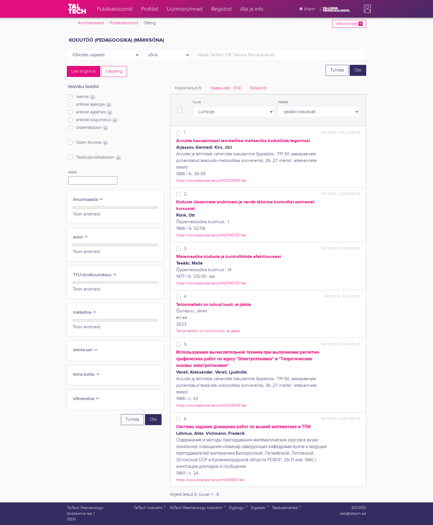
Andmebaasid (91, 23)
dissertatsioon (92, 127)
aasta (72, 172)
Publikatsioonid (124, 23)
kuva (197, 102)
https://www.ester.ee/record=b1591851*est (210, 480)
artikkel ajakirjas (94, 104)
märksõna (85, 312)
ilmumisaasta (88, 199)
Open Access (92, 142)
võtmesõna (86, 398)
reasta (283, 102)
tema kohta (86, 374)
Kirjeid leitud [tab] (188, 88)
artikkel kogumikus (97, 120)
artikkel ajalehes (94, 112)
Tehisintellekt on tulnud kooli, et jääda (208, 331)
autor (80, 237)
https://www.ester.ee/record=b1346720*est (211, 235)
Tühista (337, 70)
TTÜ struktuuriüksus (95, 275)
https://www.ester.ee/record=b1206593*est (211, 180)
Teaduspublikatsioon (98, 157)
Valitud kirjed (349, 24)
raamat (85, 97)
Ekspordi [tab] (258, 88)
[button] (366, 9)
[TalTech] (77, 9)
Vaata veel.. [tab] (226, 88)
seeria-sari (85, 350)
